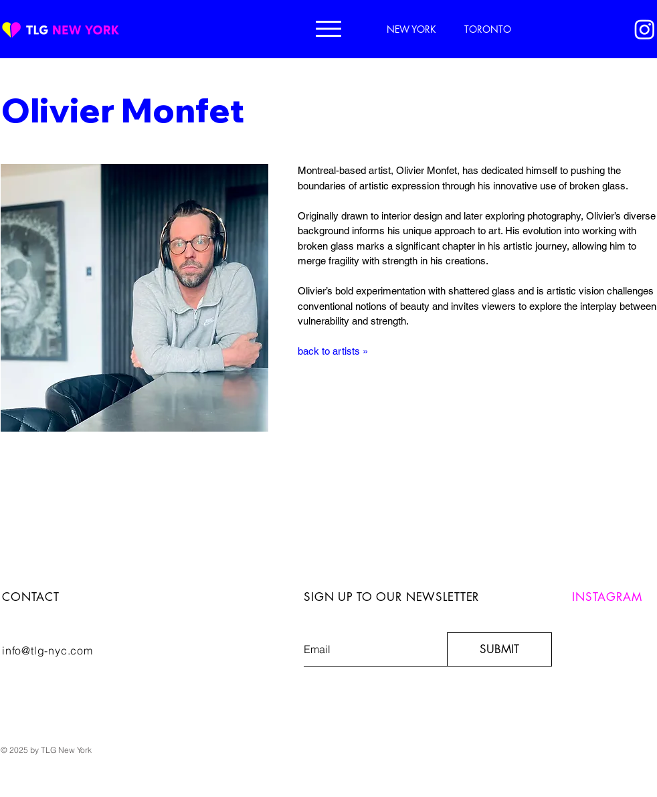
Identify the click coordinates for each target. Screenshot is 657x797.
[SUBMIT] (499, 649)
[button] (328, 29)
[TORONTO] (489, 29)
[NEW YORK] (413, 29)
